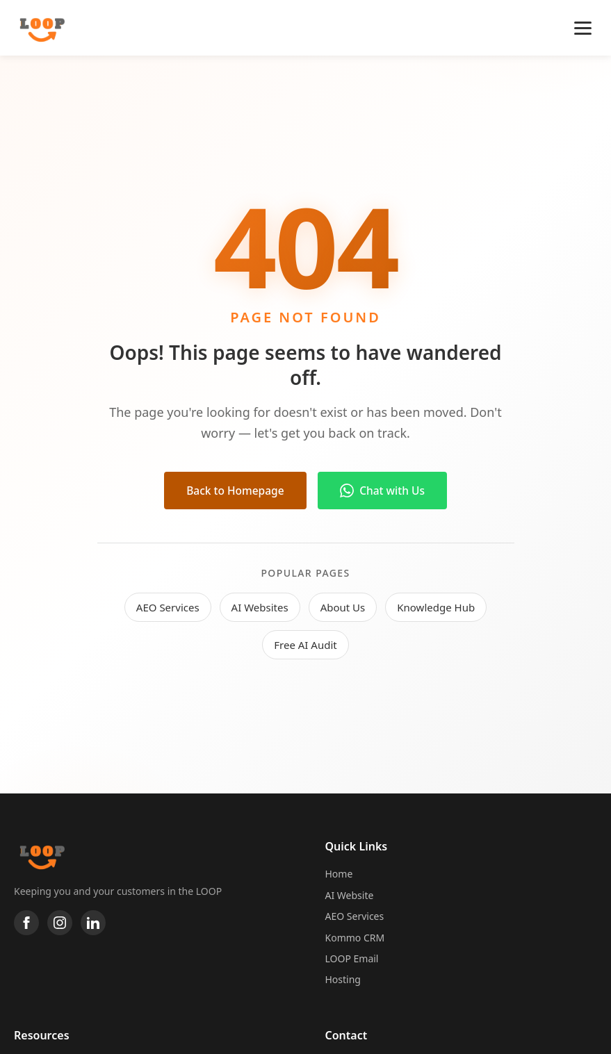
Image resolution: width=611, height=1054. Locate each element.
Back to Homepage (233, 490)
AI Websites (259, 608)
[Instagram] (59, 922)
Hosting (343, 979)
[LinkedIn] (93, 922)
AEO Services (167, 608)
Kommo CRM (355, 937)
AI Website (349, 895)
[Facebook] (26, 922)
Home (339, 873)
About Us (343, 608)
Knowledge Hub (436, 608)
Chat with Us (385, 490)
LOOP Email (352, 958)
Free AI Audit (305, 645)
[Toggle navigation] (583, 28)
